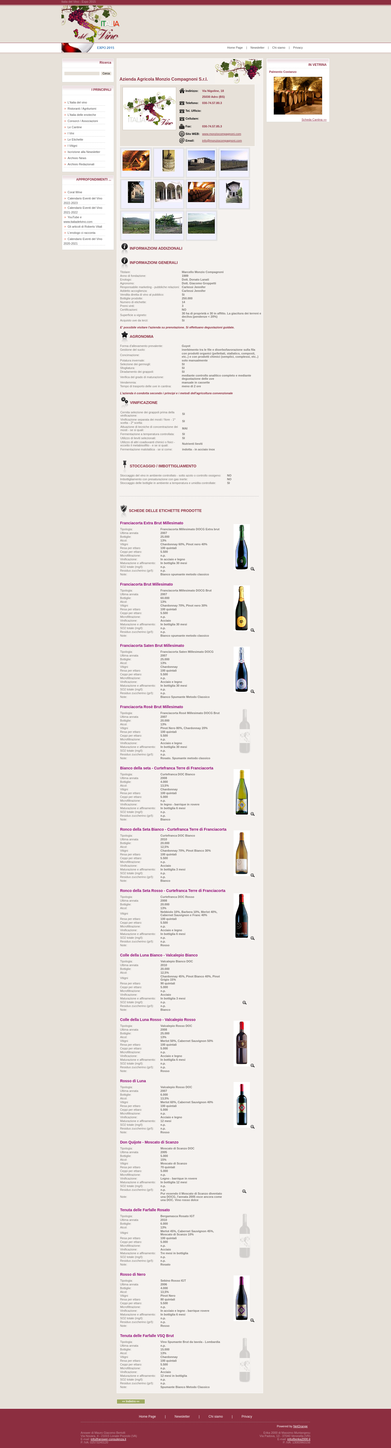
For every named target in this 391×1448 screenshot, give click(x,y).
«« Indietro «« (130, 1401)
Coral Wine (75, 192)
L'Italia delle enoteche (82, 114)
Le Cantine (75, 127)
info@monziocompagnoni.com (222, 140)
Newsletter (257, 47)
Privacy (298, 47)
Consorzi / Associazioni (83, 121)
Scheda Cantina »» (314, 119)
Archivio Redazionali (81, 164)
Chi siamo (278, 47)
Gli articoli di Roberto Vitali (85, 226)
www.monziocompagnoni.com (221, 133)
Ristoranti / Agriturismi (82, 108)
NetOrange (300, 1426)
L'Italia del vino (77, 102)
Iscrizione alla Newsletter (84, 151)
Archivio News (77, 158)
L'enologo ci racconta (81, 232)
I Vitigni (72, 145)
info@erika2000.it (298, 1439)
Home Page (235, 47)
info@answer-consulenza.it (108, 1439)
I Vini (71, 133)
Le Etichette (75, 139)
